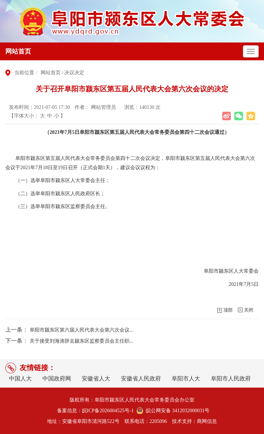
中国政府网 (56, 378)
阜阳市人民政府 (231, 378)
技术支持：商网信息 (194, 421)
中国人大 (20, 378)
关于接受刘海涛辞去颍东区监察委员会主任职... (81, 341)
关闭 (248, 310)
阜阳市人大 (186, 378)
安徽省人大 (96, 378)
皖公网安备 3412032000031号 (176, 410)
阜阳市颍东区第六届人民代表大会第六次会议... (81, 330)
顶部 (228, 310)
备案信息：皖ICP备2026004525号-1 (95, 410)
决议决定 (74, 72)
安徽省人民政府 (141, 378)
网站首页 (18, 51)
